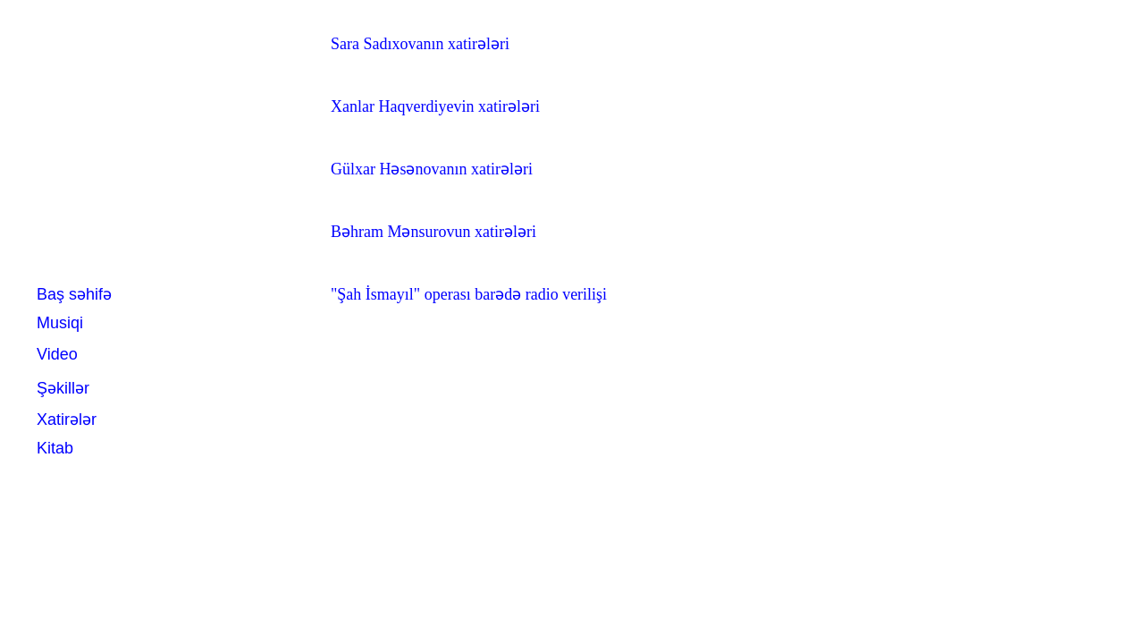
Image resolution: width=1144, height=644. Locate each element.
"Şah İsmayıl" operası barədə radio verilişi (469, 294)
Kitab (55, 448)
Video (57, 354)
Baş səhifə (74, 294)
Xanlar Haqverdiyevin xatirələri (435, 106)
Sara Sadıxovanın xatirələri (420, 44)
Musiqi (60, 323)
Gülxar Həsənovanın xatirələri (432, 169)
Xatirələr (67, 419)
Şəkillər (63, 388)
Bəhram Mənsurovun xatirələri (433, 232)
